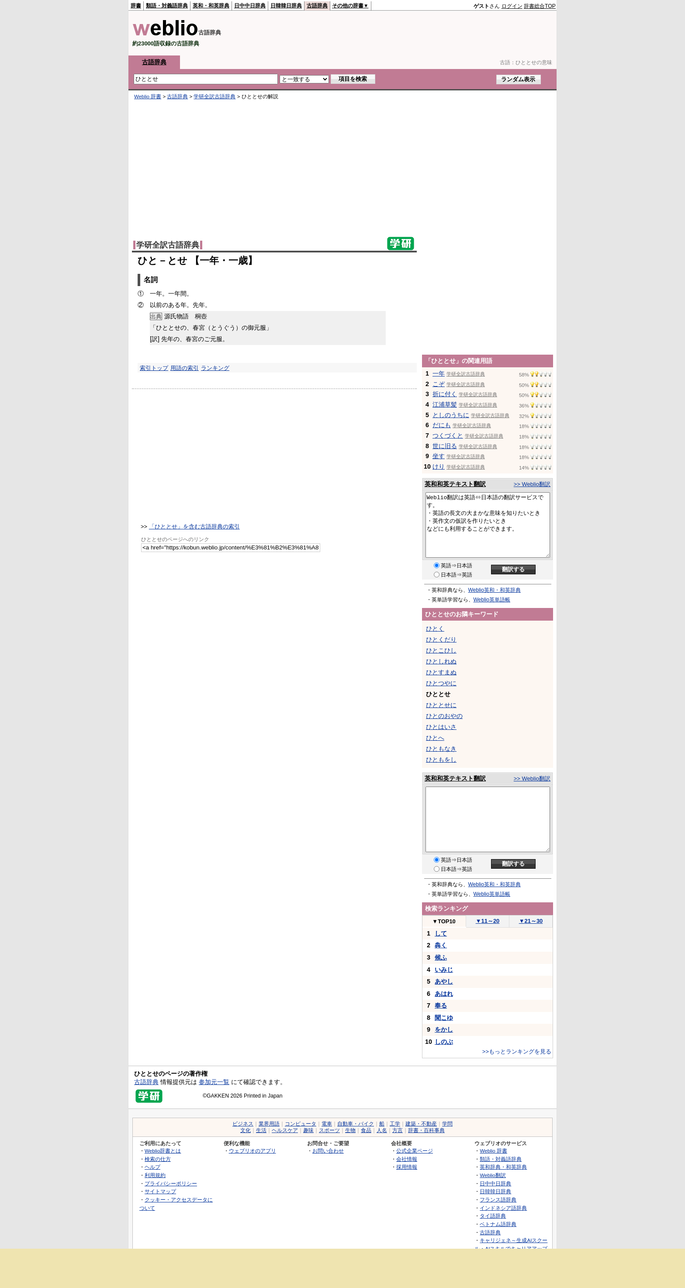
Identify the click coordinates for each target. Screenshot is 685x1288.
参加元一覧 (214, 1081)
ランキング (215, 368)
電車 (327, 1123)
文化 (245, 1130)
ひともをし (441, 759)
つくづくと (447, 435)
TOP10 (444, 921)
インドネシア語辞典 (503, 1208)
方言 (397, 1130)
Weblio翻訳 (492, 1175)
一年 (438, 373)
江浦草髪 (444, 404)
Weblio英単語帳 (492, 600)
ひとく (435, 628)
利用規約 (155, 1175)
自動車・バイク (355, 1123)
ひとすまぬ (441, 672)
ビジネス (242, 1123)
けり (438, 466)
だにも (441, 424)
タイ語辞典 (493, 1216)
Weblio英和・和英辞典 (494, 590)
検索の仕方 (158, 1159)
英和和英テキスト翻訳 (455, 483)
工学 (395, 1123)
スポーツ (329, 1130)
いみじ (444, 969)
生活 (261, 1130)
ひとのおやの (444, 715)
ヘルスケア (285, 1130)
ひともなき (441, 748)
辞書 (136, 5)
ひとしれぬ (441, 661)
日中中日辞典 (250, 5)
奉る (441, 1005)
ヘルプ (152, 1167)
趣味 (308, 1130)
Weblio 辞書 (147, 96)
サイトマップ (160, 1191)
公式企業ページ (414, 1150)
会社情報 (406, 1159)
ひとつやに (441, 683)
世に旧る (444, 445)
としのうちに (450, 414)
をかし (444, 1029)
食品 (366, 1130)
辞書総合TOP (540, 6)
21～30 (531, 921)
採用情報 (406, 1167)
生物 (350, 1130)
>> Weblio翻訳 (532, 484)
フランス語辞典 (498, 1199)
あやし (444, 981)
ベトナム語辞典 (498, 1224)
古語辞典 (317, 5)
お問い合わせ (328, 1150)
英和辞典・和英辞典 (503, 1167)
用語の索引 (184, 368)
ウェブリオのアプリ (252, 1150)
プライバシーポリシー (171, 1183)
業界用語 (269, 1123)
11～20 (488, 921)
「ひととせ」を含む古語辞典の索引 (194, 526)
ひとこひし (441, 650)
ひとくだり (441, 639)
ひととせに (441, 704)
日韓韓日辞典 (286, 5)
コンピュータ (300, 1123)
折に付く (444, 393)
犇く (441, 945)
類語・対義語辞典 (167, 5)
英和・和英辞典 (211, 5)
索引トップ (154, 368)
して (441, 933)
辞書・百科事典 (426, 1130)
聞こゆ (444, 1017)
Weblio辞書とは (163, 1150)
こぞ (438, 383)
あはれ (444, 993)
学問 (447, 1123)
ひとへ (435, 737)
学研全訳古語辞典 (214, 96)
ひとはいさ (441, 726)
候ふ (441, 957)
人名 (382, 1130)
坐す (438, 455)
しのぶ (444, 1041)
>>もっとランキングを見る (516, 1051)
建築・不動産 (421, 1123)
